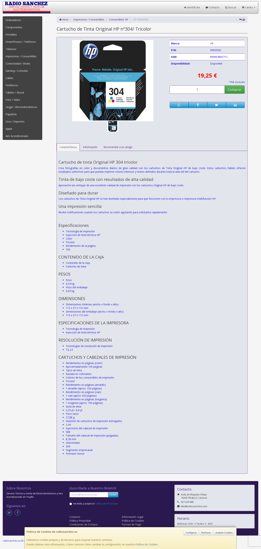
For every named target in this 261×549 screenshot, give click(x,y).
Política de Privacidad (106, 503)
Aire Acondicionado (17, 136)
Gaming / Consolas (17, 70)
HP (212, 43)
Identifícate (192, 7)
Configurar (191, 532)
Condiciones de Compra (83, 524)
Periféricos (12, 85)
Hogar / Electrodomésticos (21, 107)
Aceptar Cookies (224, 532)
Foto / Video (13, 99)
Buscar (230, 7)
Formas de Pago (131, 524)
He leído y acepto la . (95, 503)
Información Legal (132, 517)
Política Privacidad (80, 520)
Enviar (113, 494)
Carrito (248, 7)
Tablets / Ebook (15, 92)
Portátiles (11, 34)
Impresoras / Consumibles (21, 56)
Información (90, 147)
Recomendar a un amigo (117, 147)
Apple (9, 128)
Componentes (14, 27)
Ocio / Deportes (15, 121)
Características (68, 147)
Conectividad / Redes (18, 63)
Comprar (235, 89)
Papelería (11, 114)
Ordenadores (13, 20)
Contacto (213, 7)
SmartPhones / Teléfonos (21, 41)
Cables (9, 78)
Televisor (11, 49)
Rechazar (206, 532)
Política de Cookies (146, 544)
